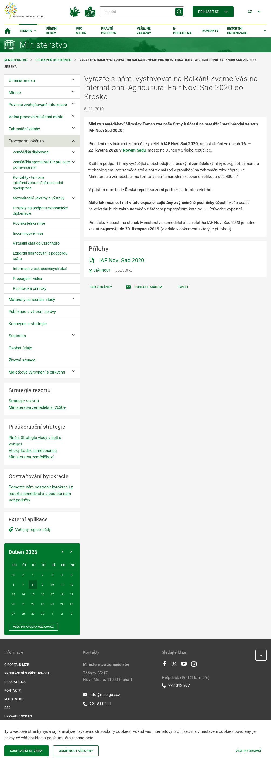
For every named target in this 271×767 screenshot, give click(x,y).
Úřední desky (51, 31)
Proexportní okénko (53, 60)
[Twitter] (174, 665)
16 (42, 594)
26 (71, 604)
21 (23, 604)
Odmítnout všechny (76, 751)
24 (52, 604)
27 (13, 613)
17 (52, 594)
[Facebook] (164, 665)
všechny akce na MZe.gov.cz (33, 626)
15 (33, 594)
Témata (25, 31)
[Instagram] (194, 665)
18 (62, 594)
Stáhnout (99, 271)
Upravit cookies (18, 716)
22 (33, 604)
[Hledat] (142, 11)
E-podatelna (182, 31)
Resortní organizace (237, 31)
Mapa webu (13, 699)
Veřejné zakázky (144, 31)
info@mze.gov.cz (101, 694)
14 (23, 594)
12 (71, 584)
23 (42, 604)
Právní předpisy (108, 31)
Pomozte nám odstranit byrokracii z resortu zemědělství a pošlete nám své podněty (41, 493)
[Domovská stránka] (7, 30)
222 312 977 (176, 685)
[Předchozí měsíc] (62, 552)
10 (52, 584)
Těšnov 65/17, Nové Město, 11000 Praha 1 (107, 676)
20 (13, 604)
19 (71, 594)
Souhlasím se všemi (26, 751)
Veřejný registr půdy (33, 529)
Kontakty (210, 31)
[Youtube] (184, 665)
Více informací (248, 751)
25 (62, 604)
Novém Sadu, (135, 150)
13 (13, 594)
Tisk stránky (101, 287)
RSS (7, 708)
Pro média (81, 31)
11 (62, 584)
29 (33, 613)
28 (23, 613)
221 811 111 (97, 704)
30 (42, 613)
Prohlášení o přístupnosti (27, 673)
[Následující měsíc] (71, 552)
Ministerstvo (16, 60)
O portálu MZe (16, 665)
